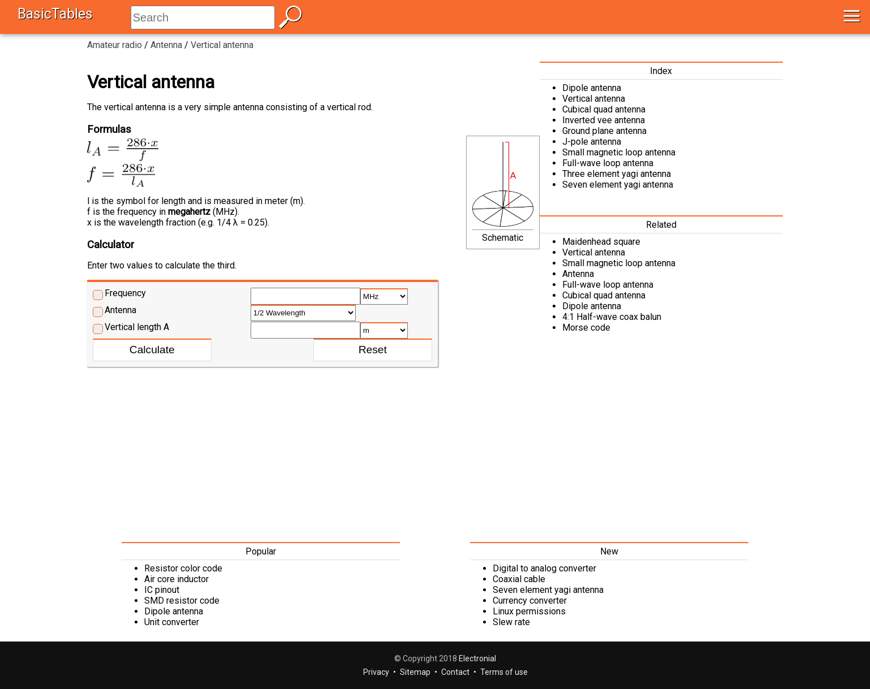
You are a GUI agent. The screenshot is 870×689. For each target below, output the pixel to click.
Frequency (125, 293)
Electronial (477, 658)
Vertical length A (137, 327)
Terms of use (504, 672)
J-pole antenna (591, 141)
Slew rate (511, 622)
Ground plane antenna (604, 130)
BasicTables (55, 14)
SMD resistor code (181, 600)
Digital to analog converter (544, 568)
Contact (455, 672)
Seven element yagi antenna (617, 184)
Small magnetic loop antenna (618, 152)
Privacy (376, 672)
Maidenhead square (601, 241)
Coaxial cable (519, 579)
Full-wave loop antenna (607, 163)
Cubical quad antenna (603, 109)
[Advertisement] (435, 451)
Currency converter (530, 600)
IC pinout (161, 589)
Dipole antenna (591, 88)
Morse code (586, 327)
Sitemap (415, 672)
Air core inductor (176, 579)
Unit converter (171, 622)
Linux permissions (529, 611)
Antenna (120, 310)
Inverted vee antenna (603, 120)
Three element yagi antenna (616, 173)
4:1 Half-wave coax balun (611, 316)
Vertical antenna (593, 98)
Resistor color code (183, 568)
